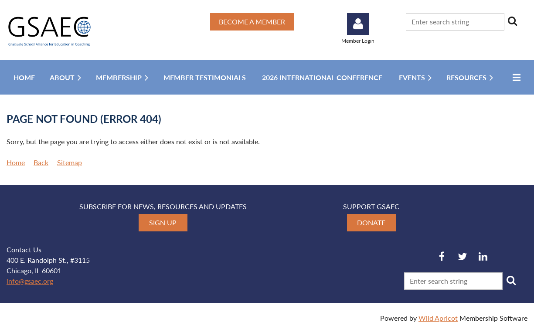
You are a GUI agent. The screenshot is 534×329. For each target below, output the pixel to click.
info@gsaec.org (30, 281)
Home (16, 162)
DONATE (371, 222)
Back (41, 162)
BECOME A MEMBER (252, 21)
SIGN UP (163, 222)
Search (512, 21)
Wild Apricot (438, 318)
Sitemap (69, 162)
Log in (358, 24)
